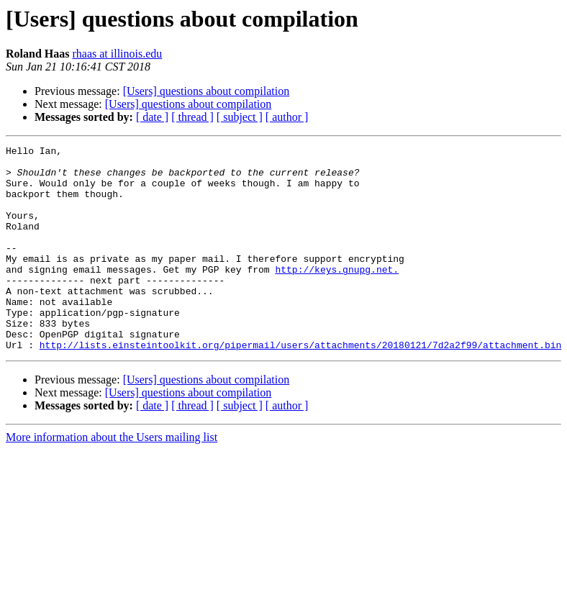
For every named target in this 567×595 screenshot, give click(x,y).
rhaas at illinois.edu (117, 53)
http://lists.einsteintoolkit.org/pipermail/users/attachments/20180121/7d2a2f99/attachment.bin (300, 385)
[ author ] (287, 117)
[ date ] (152, 117)
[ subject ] (240, 117)
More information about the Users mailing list (111, 478)
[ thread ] (192, 117)
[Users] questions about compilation (206, 91)
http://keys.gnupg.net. (337, 295)
